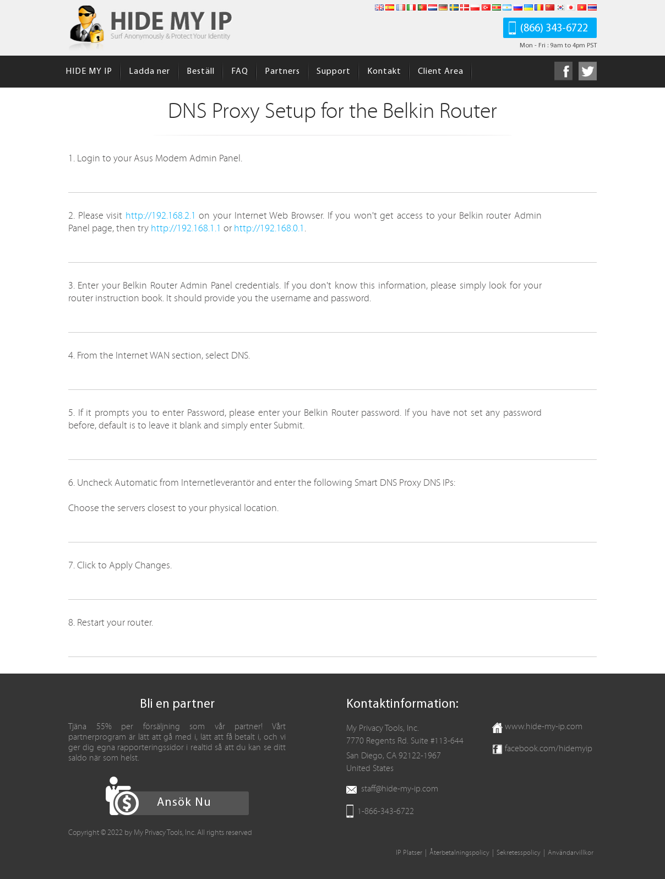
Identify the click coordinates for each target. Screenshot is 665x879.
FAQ (239, 71)
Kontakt (384, 71)
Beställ (201, 71)
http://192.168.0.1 (269, 228)
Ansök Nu (184, 802)
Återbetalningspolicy (459, 853)
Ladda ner (149, 71)
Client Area (441, 71)
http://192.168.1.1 (186, 228)
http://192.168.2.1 (161, 215)
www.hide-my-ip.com (543, 726)
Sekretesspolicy (519, 853)
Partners (282, 71)
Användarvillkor (570, 853)
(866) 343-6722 (554, 28)
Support (334, 71)
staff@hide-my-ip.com (399, 789)
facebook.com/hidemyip (548, 748)
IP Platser (409, 853)
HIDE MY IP (89, 71)
